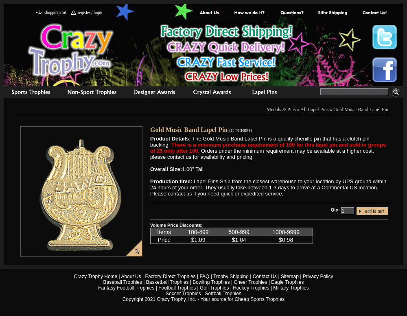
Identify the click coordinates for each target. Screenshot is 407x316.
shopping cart (51, 13)
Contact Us (265, 276)
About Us (209, 13)
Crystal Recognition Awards (212, 93)
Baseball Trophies (122, 282)
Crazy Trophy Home (96, 276)
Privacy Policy (318, 276)
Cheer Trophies (250, 282)
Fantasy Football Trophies (126, 288)
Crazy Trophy (71, 50)
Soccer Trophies (183, 293)
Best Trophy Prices (226, 54)
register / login (86, 13)
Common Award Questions (292, 13)
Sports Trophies (27, 93)
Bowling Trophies (211, 282)
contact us (374, 13)
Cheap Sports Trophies (260, 299)
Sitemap (290, 276)
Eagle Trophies (287, 282)
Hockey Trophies (251, 288)
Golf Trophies (214, 288)
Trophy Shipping (231, 276)
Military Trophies (291, 288)
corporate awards (154, 93)
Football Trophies (177, 288)
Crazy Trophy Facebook (384, 69)
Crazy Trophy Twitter (384, 37)
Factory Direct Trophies (250, 13)
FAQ (204, 276)
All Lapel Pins (314, 109)
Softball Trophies (223, 293)
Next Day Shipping (332, 13)
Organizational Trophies (92, 93)
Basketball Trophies (167, 282)
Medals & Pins (266, 93)
